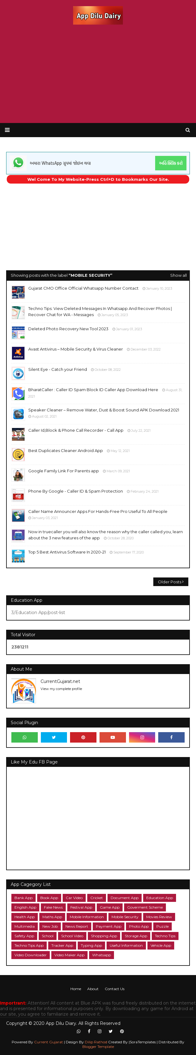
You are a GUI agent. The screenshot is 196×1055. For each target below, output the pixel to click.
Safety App (24, 936)
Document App (125, 897)
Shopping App (104, 936)
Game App (110, 907)
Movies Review (159, 916)
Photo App (139, 926)
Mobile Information (87, 916)
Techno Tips (165, 936)
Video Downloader (30, 955)
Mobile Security (125, 916)
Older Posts (169, 581)
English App (25, 907)
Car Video (74, 897)
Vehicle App (161, 945)
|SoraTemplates (142, 1042)
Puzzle (162, 926)
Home (75, 988)
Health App (24, 916)
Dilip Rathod (96, 1042)
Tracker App (62, 945)
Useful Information (126, 945)
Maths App (52, 916)
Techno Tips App (29, 945)
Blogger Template (98, 1046)
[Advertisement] (98, 74)
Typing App (91, 945)
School (47, 936)
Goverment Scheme (145, 907)
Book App (49, 897)
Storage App (136, 936)
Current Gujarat (48, 1042)
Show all (178, 275)
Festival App (81, 907)
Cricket (96, 897)
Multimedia (24, 926)
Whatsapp (101, 955)
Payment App (108, 926)
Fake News (53, 907)
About (93, 988)
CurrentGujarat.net (60, 681)
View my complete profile (61, 689)
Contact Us (114, 988)
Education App (159, 897)
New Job (50, 926)
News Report (76, 926)
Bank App (23, 897)
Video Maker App (69, 955)
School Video (72, 936)
